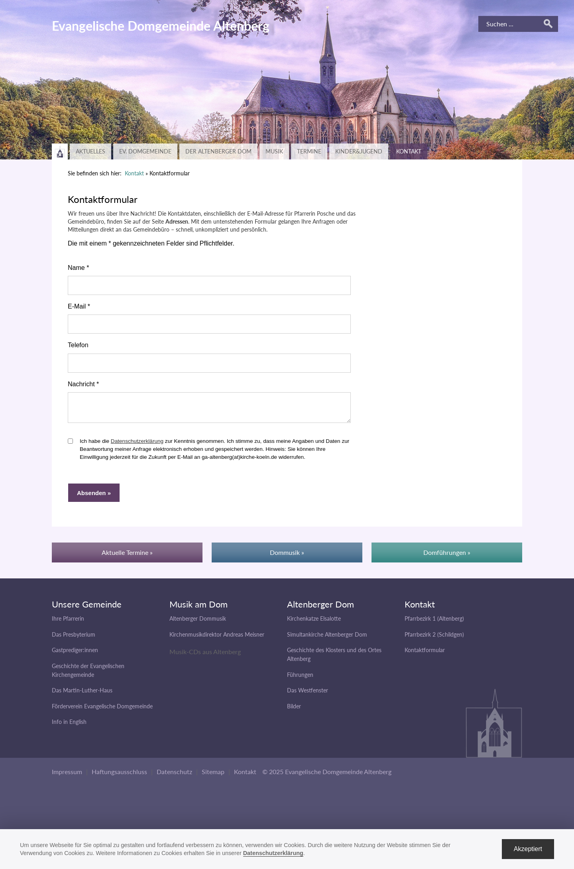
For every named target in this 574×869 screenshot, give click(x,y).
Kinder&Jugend (358, 151)
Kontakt (408, 151)
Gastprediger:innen (75, 653)
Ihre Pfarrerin (68, 622)
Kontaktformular (425, 653)
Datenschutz (174, 775)
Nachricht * (83, 384)
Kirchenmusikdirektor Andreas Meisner (216, 638)
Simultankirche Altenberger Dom (327, 638)
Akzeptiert (528, 848)
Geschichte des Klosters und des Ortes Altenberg (334, 658)
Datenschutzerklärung (137, 445)
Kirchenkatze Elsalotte (314, 622)
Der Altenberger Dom (218, 151)
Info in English (69, 725)
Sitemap (213, 775)
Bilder (294, 709)
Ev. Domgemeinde (145, 151)
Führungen (300, 678)
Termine (309, 151)
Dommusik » (287, 556)
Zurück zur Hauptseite (60, 151)
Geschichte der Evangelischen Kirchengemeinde (88, 674)
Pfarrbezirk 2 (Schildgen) (434, 638)
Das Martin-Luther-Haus (82, 693)
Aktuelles (90, 151)
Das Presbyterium (73, 638)
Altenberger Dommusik (197, 622)
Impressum (67, 775)
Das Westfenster (307, 693)
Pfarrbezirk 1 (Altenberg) (434, 622)
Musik (274, 151)
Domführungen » (446, 556)
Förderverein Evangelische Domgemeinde (102, 709)
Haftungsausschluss (119, 775)
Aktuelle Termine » (127, 556)
